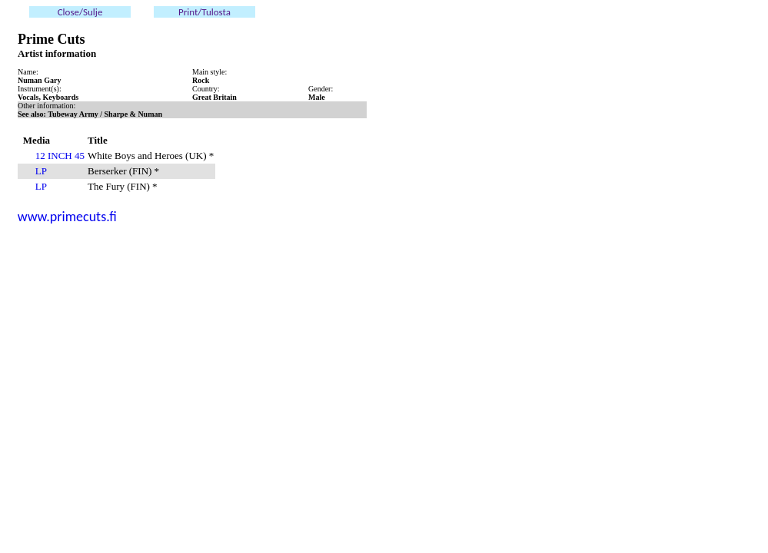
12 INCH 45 (60, 155)
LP (41, 171)
